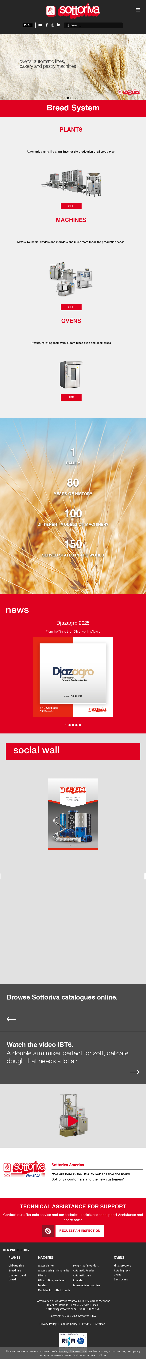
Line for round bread (17, 1277)
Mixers (42, 1275)
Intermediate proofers (86, 1285)
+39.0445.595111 (80, 1305)
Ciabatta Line (16, 1265)
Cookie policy (69, 1324)
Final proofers (122, 1265)
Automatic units (82, 1275)
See (71, 206)
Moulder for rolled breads (54, 1290)
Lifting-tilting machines (52, 1280)
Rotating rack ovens (122, 1272)
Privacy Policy (48, 1324)
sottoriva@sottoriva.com (61, 1309)
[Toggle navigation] (137, 9)
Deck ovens (121, 1279)
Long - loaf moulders (86, 1265)
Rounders (79, 1280)
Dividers (43, 1285)
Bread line (15, 1270)
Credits (86, 1324)
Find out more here (84, 1355)
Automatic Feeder (83, 1270)
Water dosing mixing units (53, 1270)
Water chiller (46, 1265)
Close (102, 1355)
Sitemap (100, 1324)
